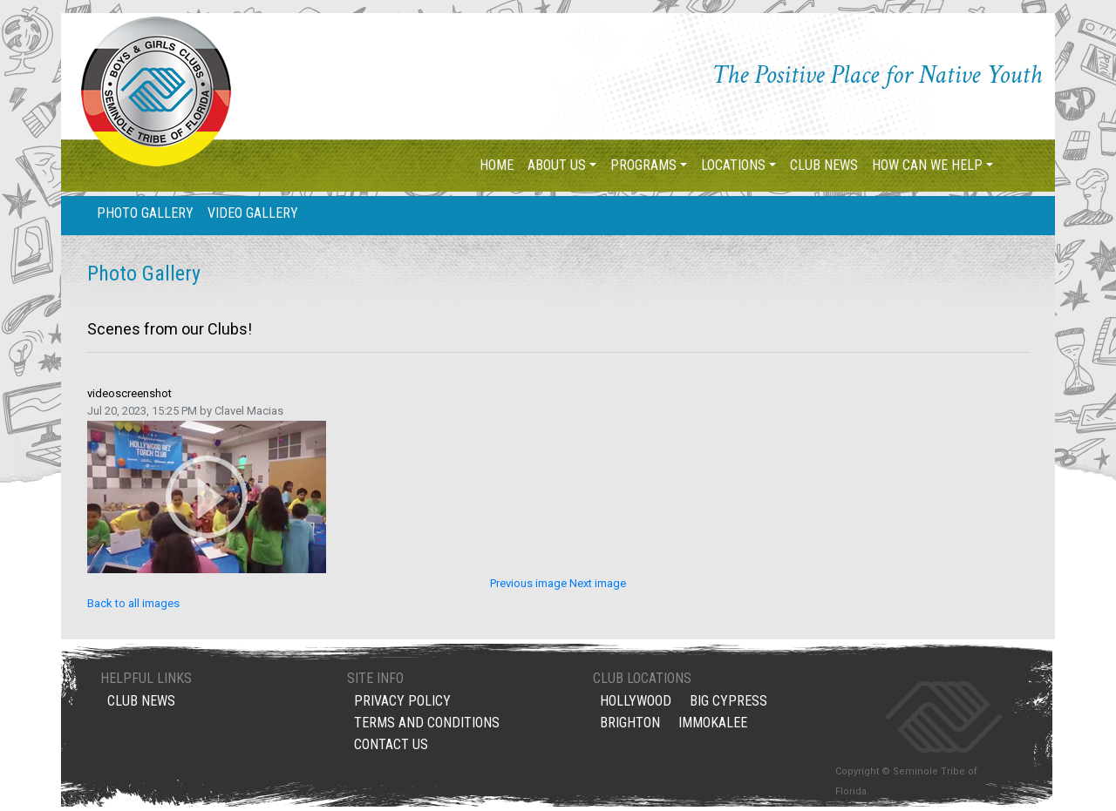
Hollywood (635, 704)
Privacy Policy (402, 704)
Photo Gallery (145, 213)
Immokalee (712, 726)
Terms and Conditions (427, 726)
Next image (597, 583)
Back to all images (133, 603)
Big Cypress (728, 704)
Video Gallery (253, 213)
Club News (824, 165)
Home (497, 165)
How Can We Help (927, 165)
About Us (556, 165)
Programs (643, 165)
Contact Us (391, 748)
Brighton (630, 726)
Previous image (529, 583)
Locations (733, 165)
